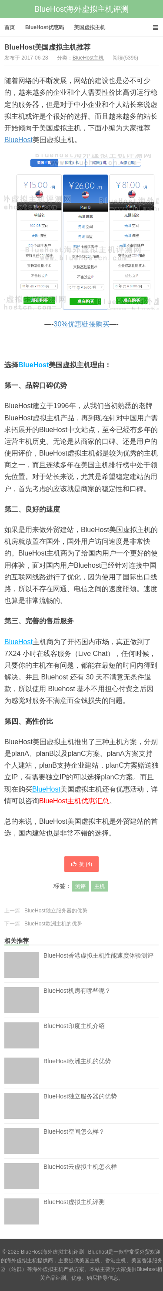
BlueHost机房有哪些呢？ (77, 1000)
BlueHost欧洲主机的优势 (53, 924)
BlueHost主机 (88, 58)
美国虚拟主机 (89, 27)
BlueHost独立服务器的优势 (55, 911)
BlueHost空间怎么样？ (74, 1141)
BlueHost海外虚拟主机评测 (81, 9)
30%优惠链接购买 (81, 324)
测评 (80, 886)
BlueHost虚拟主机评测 (74, 1211)
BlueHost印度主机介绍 (74, 1035)
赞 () (81, 864)
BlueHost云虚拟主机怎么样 (80, 1176)
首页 (9, 27)
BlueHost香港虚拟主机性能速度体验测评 (98, 965)
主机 (99, 886)
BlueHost (18, 139)
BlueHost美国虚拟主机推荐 (47, 47)
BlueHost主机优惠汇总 (74, 801)
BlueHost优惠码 (44, 27)
